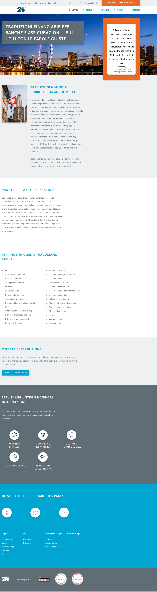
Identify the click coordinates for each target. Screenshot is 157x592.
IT (71, 3)
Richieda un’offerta (16, 373)
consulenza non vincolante (121, 3)
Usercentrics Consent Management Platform (123, 70)
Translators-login (73, 534)
